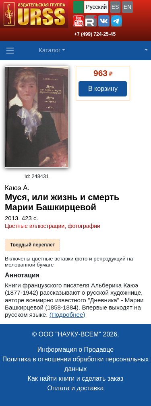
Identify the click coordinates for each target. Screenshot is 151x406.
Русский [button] (96, 7)
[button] (78, 21)
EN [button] (127, 7)
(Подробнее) (67, 314)
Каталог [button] (50, 50)
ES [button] (115, 7)
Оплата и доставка (76, 388)
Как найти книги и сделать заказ (76, 378)
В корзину (103, 88)
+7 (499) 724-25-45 (95, 34)
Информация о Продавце (75, 349)
